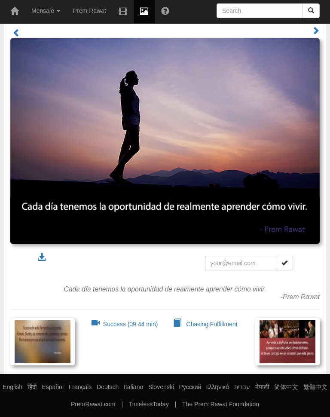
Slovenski (161, 386)
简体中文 (286, 386)
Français (80, 386)
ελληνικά (217, 386)
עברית (242, 386)
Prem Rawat (89, 10)
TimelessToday (149, 404)
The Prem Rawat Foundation (220, 404)
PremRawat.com (93, 404)
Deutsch (108, 386)
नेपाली (262, 386)
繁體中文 (315, 386)
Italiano (133, 386)
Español (53, 386)
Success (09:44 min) (125, 324)
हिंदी (32, 386)
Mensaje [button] (45, 10)
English (12, 386)
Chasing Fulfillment (205, 324)
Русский (190, 386)
